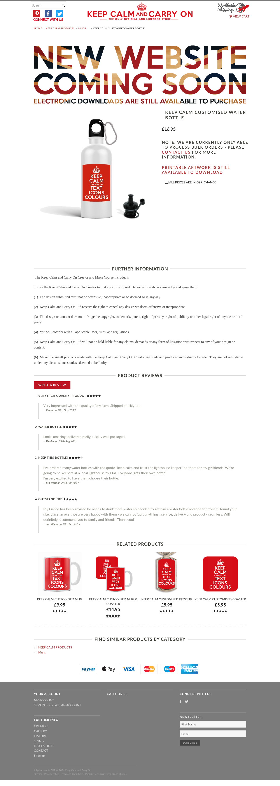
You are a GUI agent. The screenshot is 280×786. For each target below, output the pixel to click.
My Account (44, 710)
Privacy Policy (51, 784)
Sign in (39, 715)
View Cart (239, 16)
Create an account (65, 715)
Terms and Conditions (72, 784)
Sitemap (39, 766)
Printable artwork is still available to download (196, 180)
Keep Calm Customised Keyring (166, 609)
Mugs (82, 38)
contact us (176, 162)
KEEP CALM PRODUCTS (60, 38)
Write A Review (52, 395)
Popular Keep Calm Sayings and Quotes (106, 784)
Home (38, 38)
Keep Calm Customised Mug (59, 609)
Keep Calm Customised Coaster (220, 609)
